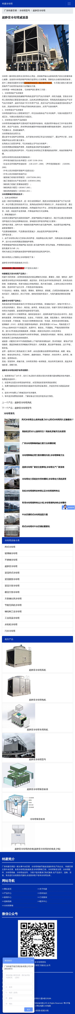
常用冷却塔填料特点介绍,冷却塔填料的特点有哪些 (44, 503)
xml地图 (47, 1006)
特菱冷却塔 (7, 4)
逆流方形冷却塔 (12, 586)
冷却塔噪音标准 (37, 819)
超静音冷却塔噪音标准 (37, 789)
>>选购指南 (6, 901)
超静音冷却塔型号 (23, 408)
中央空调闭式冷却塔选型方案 (35, 514)
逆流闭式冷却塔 (12, 573)
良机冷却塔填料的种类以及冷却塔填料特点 (41, 491)
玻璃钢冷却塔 (11, 553)
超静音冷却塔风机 (23, 402)
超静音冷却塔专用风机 (37, 729)
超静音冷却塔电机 (37, 700)
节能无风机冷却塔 (13, 605)
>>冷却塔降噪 (7, 905)
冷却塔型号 (24, 10)
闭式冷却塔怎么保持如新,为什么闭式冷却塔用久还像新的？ (48, 419)
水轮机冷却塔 (11, 624)
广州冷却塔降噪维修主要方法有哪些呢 (39, 443)
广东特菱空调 (10, 10)
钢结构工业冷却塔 (13, 611)
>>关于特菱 (42, 889)
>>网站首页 (6, 889)
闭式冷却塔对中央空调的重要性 (36, 526)
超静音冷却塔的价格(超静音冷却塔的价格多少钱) (37, 849)
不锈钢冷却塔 (11, 560)
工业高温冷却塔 (12, 618)
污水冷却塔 (10, 631)
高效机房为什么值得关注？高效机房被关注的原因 (44, 431)
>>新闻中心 (6, 897)
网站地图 (40, 1006)
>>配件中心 (42, 901)
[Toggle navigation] (69, 3)
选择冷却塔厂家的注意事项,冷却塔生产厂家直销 (43, 467)
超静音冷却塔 (39, 10)
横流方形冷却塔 (12, 592)
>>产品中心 (6, 893)
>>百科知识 (42, 893)
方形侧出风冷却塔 (13, 598)
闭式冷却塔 (10, 547)
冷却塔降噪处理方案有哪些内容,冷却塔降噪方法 (43, 455)
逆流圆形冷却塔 (12, 579)
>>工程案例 (42, 897)
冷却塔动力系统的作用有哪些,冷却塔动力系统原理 (44, 479)
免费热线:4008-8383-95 (37, 1011)
